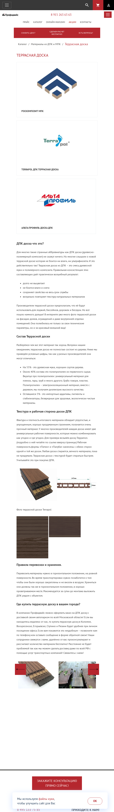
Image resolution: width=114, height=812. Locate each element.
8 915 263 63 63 (61, 15)
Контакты (85, 22)
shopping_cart (98, 5)
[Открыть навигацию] (6, 5)
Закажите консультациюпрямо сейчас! (57, 783)
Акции (72, 22)
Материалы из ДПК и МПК (46, 44)
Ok (95, 801)
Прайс (26, 22)
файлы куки (46, 799)
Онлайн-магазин (55, 22)
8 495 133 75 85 (28, 809)
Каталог (37, 22)
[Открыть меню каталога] (108, 14)
